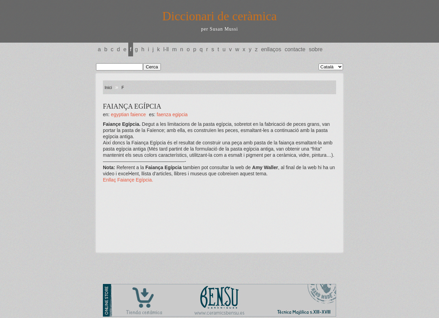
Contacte (295, 49)
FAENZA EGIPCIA (172, 114)
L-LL (166, 49)
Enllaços (271, 49)
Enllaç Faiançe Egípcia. (128, 180)
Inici (108, 87)
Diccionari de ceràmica (219, 16)
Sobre (315, 49)
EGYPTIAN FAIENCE (128, 114)
